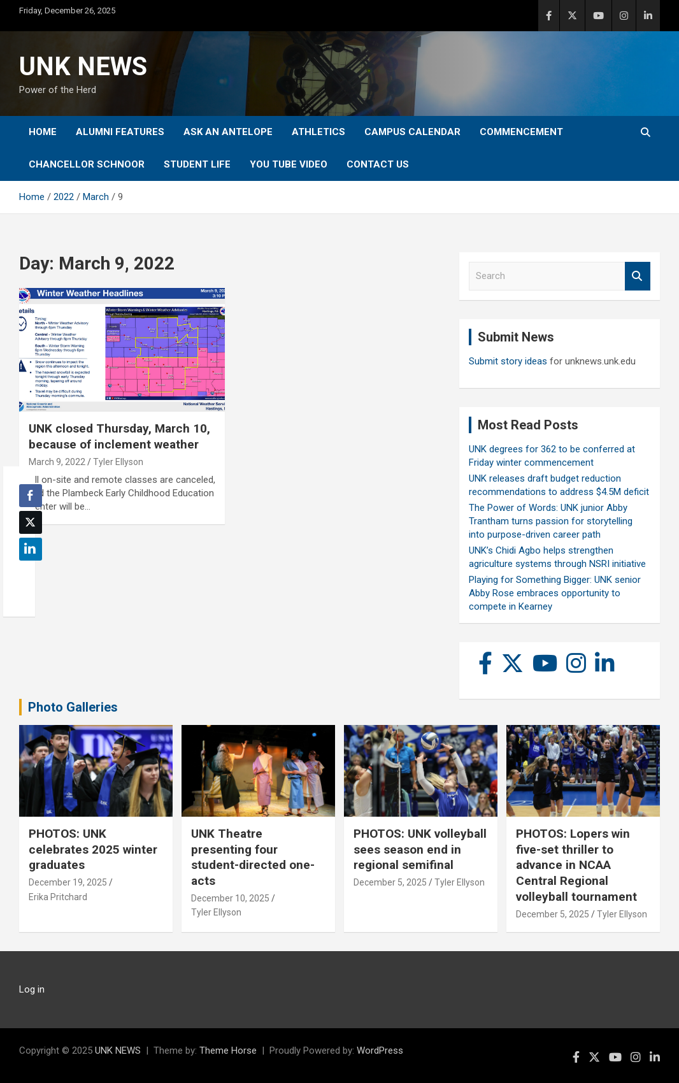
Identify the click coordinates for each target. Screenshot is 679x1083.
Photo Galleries (73, 707)
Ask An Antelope (228, 132)
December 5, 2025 (390, 882)
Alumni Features (120, 132)
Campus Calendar (412, 132)
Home (43, 132)
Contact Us (378, 164)
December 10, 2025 (230, 898)
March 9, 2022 (57, 462)
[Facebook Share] (30, 495)
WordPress (380, 1050)
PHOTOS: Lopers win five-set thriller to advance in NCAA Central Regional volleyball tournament (576, 865)
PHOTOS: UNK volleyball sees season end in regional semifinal (420, 849)
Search (637, 276)
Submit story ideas (508, 361)
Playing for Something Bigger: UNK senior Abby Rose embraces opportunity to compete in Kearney (555, 593)
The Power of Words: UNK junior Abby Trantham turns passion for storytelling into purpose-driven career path (551, 521)
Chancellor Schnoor (87, 164)
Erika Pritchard (58, 897)
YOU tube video (288, 164)
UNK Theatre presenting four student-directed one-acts (253, 857)
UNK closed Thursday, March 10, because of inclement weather (119, 436)
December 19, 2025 (68, 882)
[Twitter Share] (30, 522)
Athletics (318, 132)
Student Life (197, 164)
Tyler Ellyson (118, 462)
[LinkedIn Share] (30, 549)
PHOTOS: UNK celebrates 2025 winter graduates (93, 849)
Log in (32, 989)
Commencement (521, 132)
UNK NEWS (83, 67)
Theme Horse (228, 1050)
